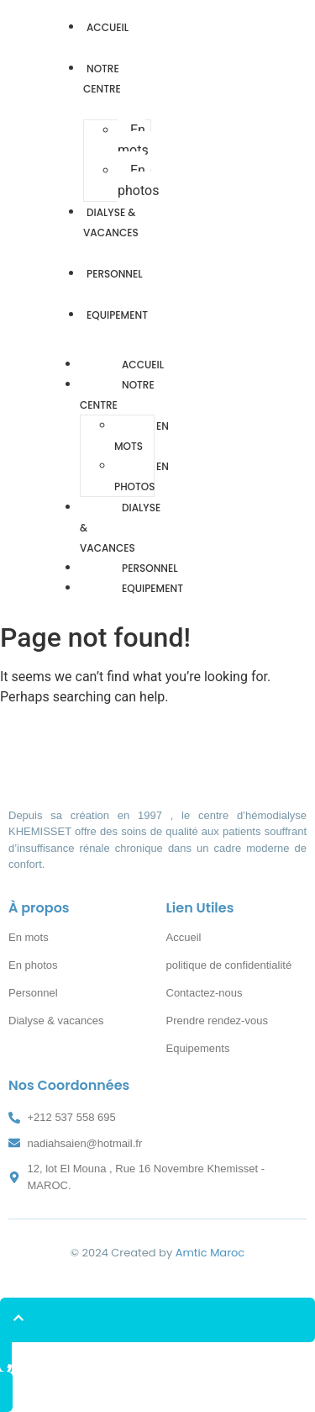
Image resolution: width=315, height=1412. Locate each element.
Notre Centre (102, 78)
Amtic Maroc (210, 1253)
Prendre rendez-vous (217, 1020)
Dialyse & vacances (111, 222)
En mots (133, 140)
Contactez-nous (204, 992)
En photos (138, 180)
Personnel (115, 274)
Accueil (108, 27)
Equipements (198, 1048)
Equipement (117, 315)
